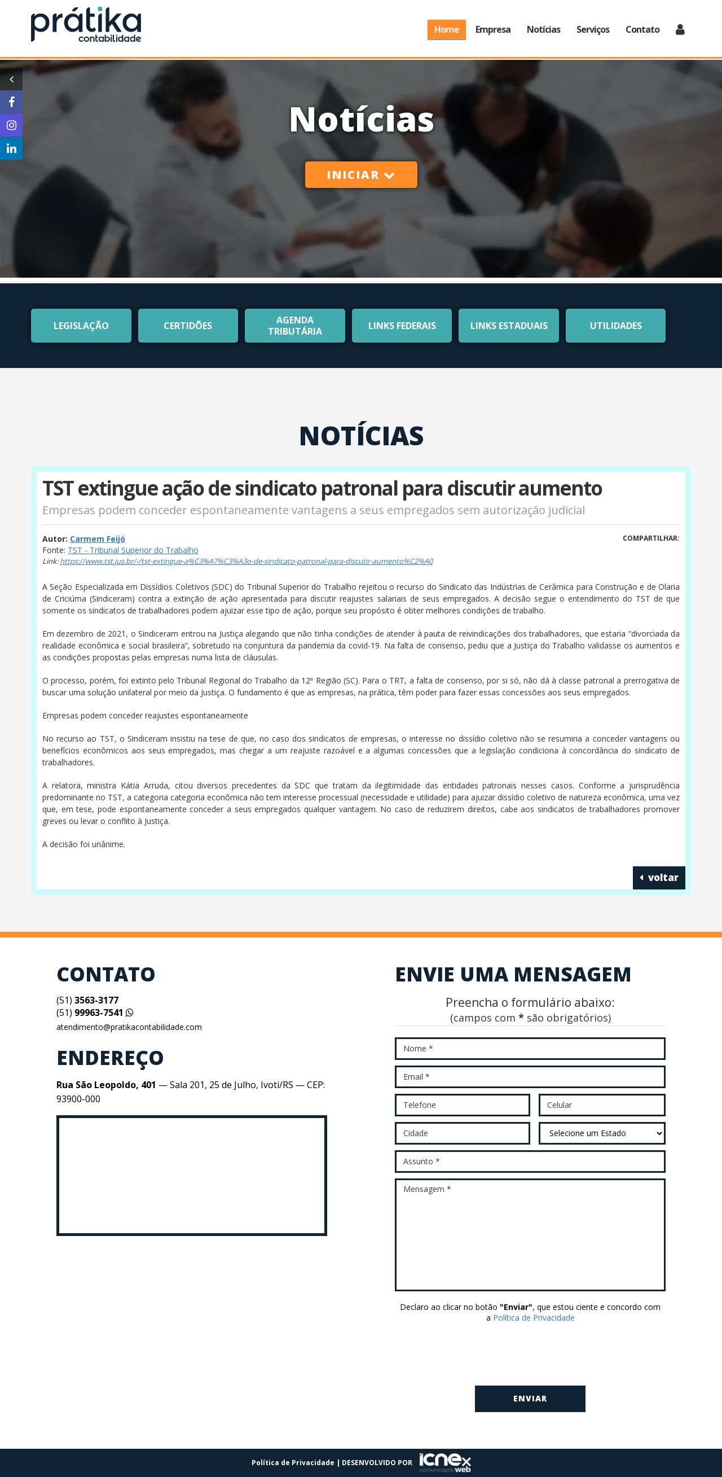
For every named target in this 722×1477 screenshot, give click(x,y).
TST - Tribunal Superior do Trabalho (133, 550)
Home (446, 29)
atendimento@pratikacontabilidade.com (129, 1027)
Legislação (81, 325)
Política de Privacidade (534, 1317)
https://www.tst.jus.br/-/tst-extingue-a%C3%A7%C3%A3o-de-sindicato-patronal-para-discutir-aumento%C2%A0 (246, 561)
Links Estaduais (509, 325)
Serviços (592, 29)
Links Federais (402, 325)
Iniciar (361, 174)
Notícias (543, 29)
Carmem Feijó (97, 538)
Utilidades (616, 325)
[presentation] (530, 1355)
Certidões (188, 325)
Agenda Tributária (295, 326)
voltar (659, 877)
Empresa (493, 29)
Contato (642, 29)
